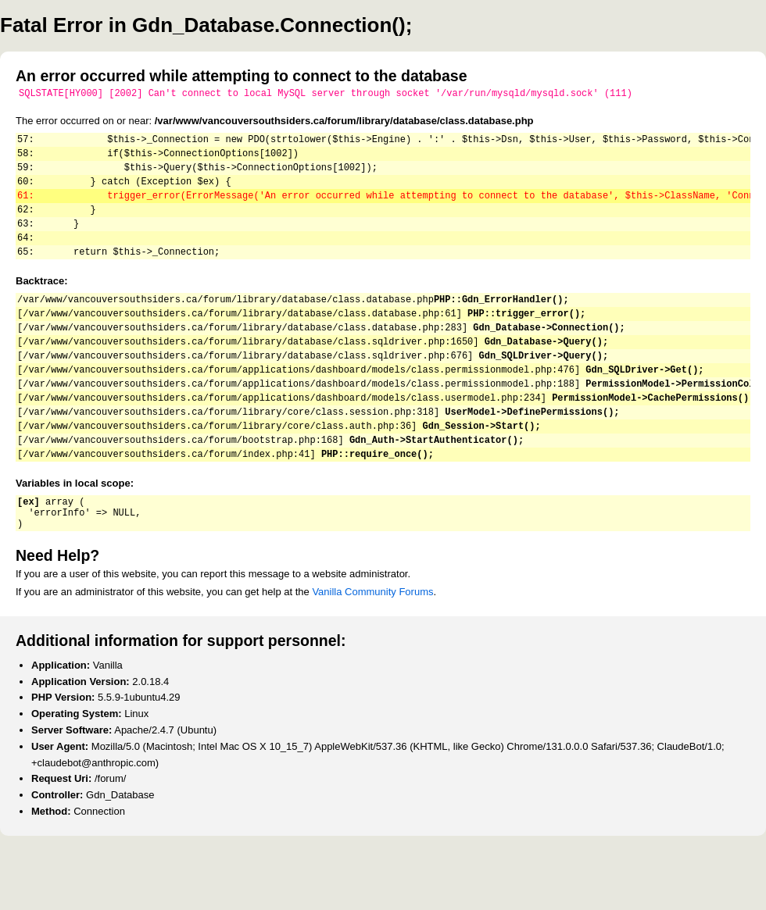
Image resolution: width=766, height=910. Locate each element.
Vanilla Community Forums (372, 650)
